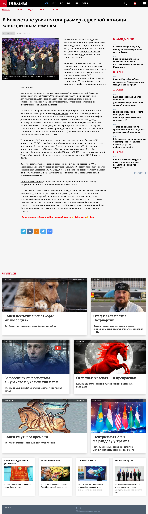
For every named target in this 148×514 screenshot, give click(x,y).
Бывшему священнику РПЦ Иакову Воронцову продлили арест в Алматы (127, 49)
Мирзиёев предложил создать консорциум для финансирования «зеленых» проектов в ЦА (128, 115)
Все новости (140, 172)
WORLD (85, 3)
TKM (68, 3)
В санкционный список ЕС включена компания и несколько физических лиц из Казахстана (128, 62)
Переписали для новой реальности (16, 462)
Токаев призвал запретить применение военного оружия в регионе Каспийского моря (129, 129)
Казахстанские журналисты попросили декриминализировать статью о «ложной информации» (129, 100)
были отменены (50, 190)
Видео (31, 10)
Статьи (19, 10)
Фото (42, 10)
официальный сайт (90, 51)
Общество (26, 33)
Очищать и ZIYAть (87, 460)
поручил (40, 205)
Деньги (18, 33)
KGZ (53, 3)
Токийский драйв (124, 460)
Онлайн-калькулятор (32, 181)
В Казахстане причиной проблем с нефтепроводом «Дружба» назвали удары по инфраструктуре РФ (129, 143)
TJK (61, 3)
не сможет (67, 163)
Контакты (8, 507)
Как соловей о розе (50, 460)
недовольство (83, 199)
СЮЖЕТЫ (54, 10)
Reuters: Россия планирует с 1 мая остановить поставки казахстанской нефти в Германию (128, 163)
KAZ (46, 3)
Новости (6, 10)
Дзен (91, 217)
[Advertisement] (74, 255)
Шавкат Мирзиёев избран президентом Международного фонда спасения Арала (128, 82)
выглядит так (61, 113)
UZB (76, 3)
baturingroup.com (91, 511)
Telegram (79, 217)
